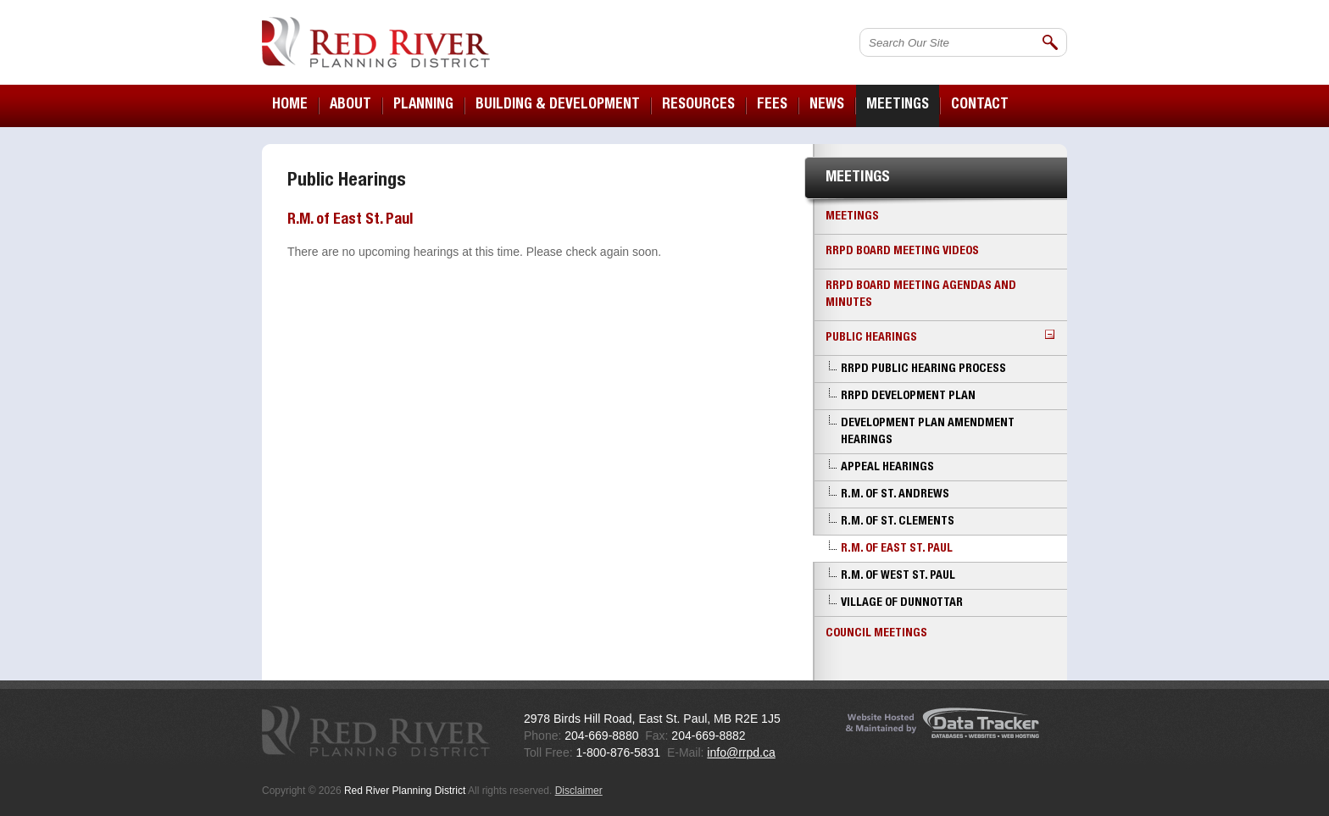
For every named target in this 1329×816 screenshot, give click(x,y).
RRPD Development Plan (908, 396)
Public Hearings (940, 337)
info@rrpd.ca (741, 752)
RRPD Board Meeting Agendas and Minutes (921, 294)
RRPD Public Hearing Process (923, 369)
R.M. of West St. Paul (898, 576)
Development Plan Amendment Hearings (928, 432)
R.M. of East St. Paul (897, 549)
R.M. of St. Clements (897, 522)
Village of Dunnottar (902, 603)
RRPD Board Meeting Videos (902, 252)
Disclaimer (579, 791)
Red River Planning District (376, 42)
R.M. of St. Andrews (895, 495)
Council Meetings (876, 634)
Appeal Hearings (887, 468)
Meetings (852, 217)
